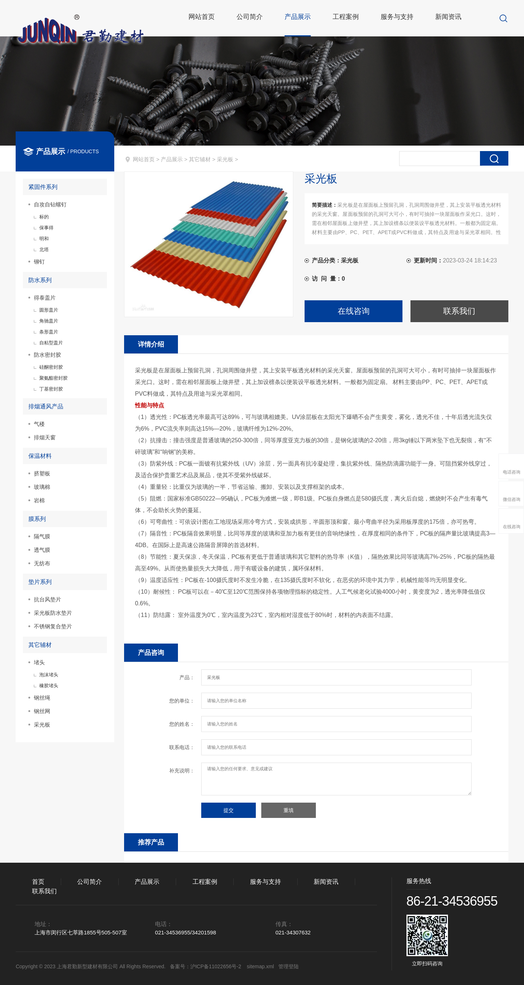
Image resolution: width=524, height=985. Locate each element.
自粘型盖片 (51, 342)
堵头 (39, 662)
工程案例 (349, 18)
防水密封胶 (47, 355)
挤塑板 (42, 473)
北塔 (44, 249)
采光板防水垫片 (53, 613)
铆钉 (39, 261)
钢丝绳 (42, 698)
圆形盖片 (48, 310)
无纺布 (42, 563)
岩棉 (39, 500)
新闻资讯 (451, 18)
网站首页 (205, 18)
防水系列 (40, 280)
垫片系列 (40, 582)
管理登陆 (288, 966)
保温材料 (40, 456)
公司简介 (253, 18)
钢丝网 (42, 711)
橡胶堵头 (48, 685)
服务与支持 (400, 18)
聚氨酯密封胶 (53, 378)
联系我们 (459, 311)
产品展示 (301, 18)
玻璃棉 (42, 487)
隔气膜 (42, 536)
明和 (44, 238)
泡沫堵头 (48, 674)
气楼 (39, 424)
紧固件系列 (42, 187)
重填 (288, 810)
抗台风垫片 (47, 599)
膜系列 (37, 519)
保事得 (46, 227)
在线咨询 (354, 311)
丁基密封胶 (51, 389)
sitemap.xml (260, 966)
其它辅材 (200, 159)
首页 (38, 881)
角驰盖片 (48, 321)
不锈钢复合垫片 (53, 626)
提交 (228, 810)
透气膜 (42, 550)
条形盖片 (48, 332)
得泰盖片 (45, 297)
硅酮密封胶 (51, 367)
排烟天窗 (45, 437)
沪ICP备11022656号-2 (216, 966)
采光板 (225, 159)
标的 (44, 216)
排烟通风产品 (45, 406)
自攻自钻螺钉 (50, 204)
